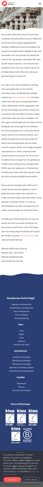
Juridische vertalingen (22, 357)
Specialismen (20, 351)
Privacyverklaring (21, 318)
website (23, 235)
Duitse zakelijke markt (21, 97)
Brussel (21, 386)
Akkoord (12, 479)
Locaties (21, 377)
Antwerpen (21, 383)
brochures (31, 235)
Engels (21, 334)
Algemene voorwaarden (21, 304)
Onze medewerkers (21, 311)
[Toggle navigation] (40, 3)
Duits (21, 330)
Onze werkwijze (21, 314)
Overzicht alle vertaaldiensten (21, 370)
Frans (21, 337)
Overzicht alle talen (21, 344)
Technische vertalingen (21, 364)
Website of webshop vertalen (21, 367)
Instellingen (31, 479)
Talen (20, 324)
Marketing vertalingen (21, 360)
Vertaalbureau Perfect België (21, 298)
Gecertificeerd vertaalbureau (21, 307)
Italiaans (21, 341)
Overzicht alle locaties (21, 390)
